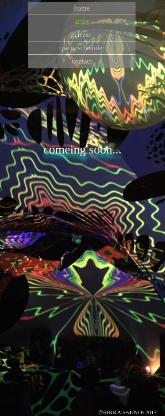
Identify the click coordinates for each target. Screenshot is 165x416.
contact (82, 61)
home (82, 8)
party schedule (82, 48)
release (82, 34)
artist (82, 21)
